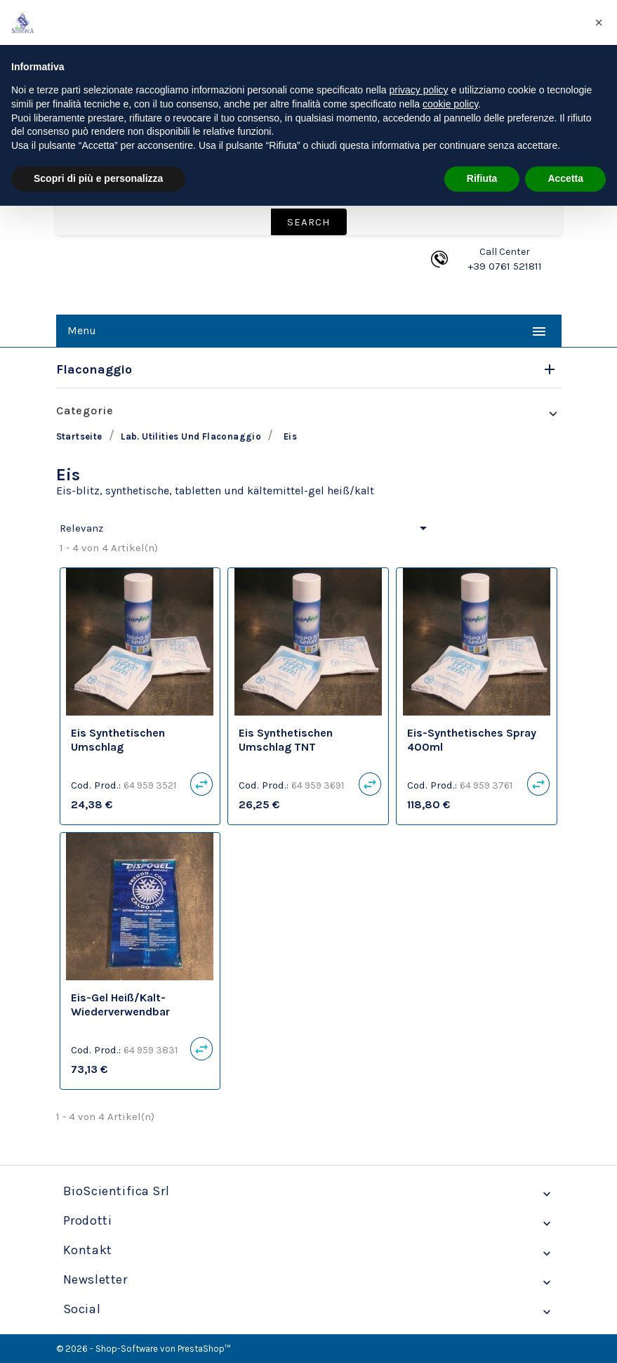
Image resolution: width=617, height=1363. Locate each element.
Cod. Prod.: (96, 785)
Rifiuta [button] (482, 178)
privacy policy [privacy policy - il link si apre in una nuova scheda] (419, 90)
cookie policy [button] (450, 104)
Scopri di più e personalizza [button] (98, 178)
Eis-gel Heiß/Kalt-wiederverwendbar (120, 1004)
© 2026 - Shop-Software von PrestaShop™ (143, 1348)
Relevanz (246, 528)
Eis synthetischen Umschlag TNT (286, 739)
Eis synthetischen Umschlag (118, 739)
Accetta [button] (565, 178)
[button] (599, 22)
